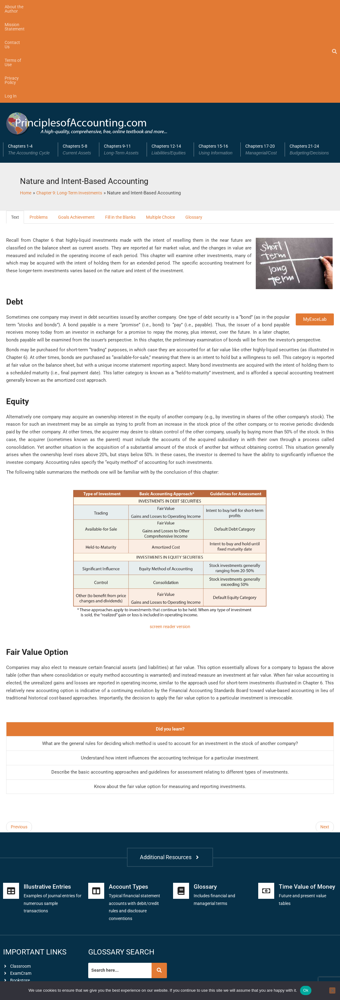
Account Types (129, 833)
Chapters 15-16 (217, 60)
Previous (20, 738)
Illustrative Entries (48, 833)
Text (15, 128)
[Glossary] (181, 838)
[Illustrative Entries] (11, 838)
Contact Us (102, 6)
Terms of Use (134, 6)
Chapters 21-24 (311, 60)
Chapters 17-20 (262, 60)
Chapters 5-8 (78, 60)
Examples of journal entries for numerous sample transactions (52, 849)
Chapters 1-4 (30, 60)
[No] (332, 990)
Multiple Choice (171, 128)
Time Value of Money (308, 833)
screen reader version (170, 537)
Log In (198, 6)
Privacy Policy (169, 6)
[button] (30, 60)
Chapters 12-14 (170, 60)
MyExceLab (314, 230)
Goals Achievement (80, 128)
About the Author (21, 6)
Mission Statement (64, 6)
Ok (305, 990)
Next (324, 738)
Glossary (207, 128)
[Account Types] (96, 838)
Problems (40, 128)
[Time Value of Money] (266, 838)
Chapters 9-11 (123, 60)
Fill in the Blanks (127, 128)
